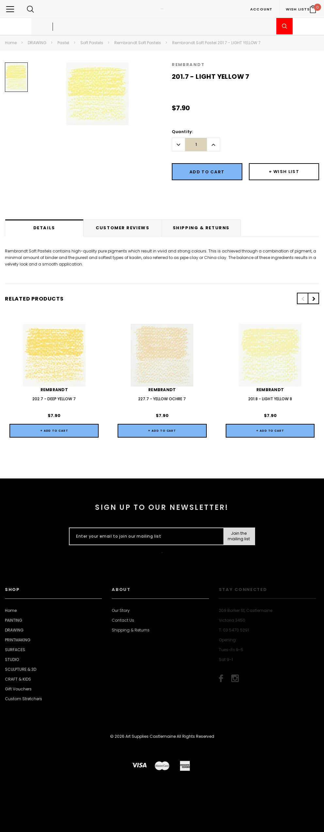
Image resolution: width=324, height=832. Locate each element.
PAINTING (13, 620)
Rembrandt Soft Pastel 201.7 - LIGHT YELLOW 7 (216, 42)
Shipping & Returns (131, 630)
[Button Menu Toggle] (10, 9)
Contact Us (123, 620)
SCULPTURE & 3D (20, 669)
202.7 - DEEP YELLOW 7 (54, 399)
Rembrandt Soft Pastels (137, 42)
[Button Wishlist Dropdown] (284, 171)
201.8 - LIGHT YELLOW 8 (270, 399)
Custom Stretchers (23, 699)
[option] (16, 79)
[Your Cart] (313, 9)
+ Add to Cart (54, 431)
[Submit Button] (238, 536)
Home (11, 42)
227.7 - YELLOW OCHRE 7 (162, 399)
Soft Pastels (91, 42)
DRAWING (37, 42)
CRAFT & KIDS (18, 679)
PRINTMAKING (17, 640)
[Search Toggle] (30, 9)
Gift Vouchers (18, 689)
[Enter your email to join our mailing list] (145, 536)
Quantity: (182, 131)
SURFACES (15, 649)
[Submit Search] (284, 26)
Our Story (121, 610)
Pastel (63, 42)
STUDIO (12, 659)
